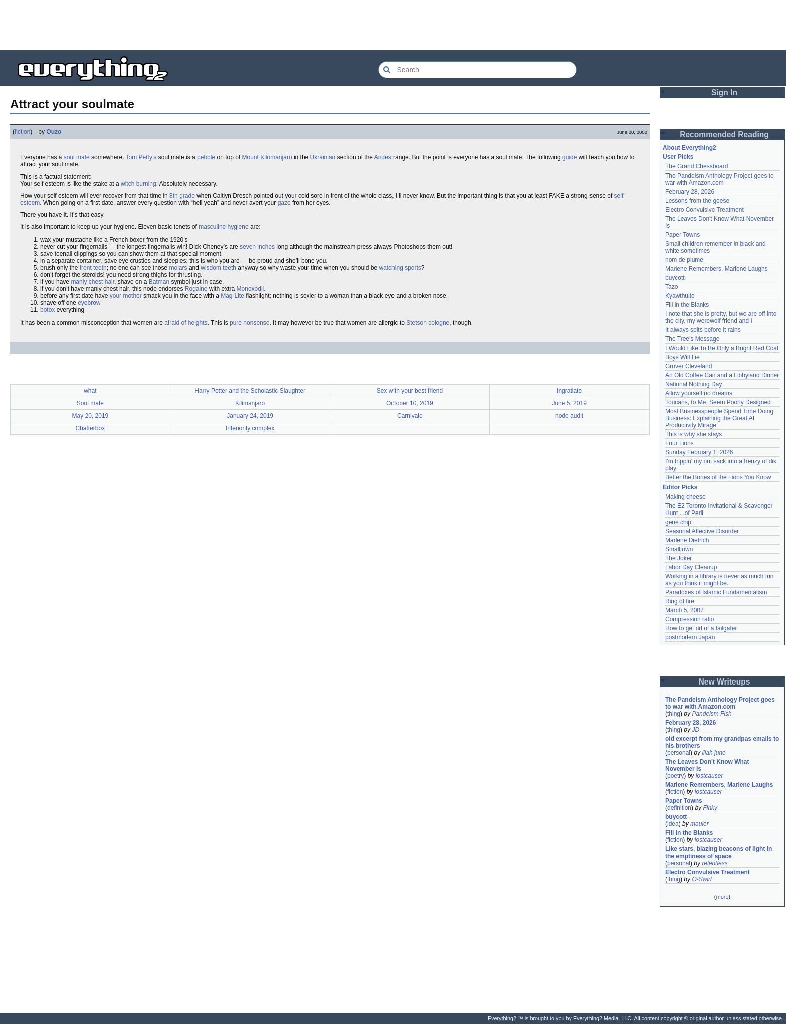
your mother (126, 295)
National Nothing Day (693, 384)
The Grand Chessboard (696, 166)
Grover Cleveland (688, 366)
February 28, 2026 (689, 191)
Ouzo (53, 131)
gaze (284, 202)
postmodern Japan (690, 637)
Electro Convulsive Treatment (704, 209)
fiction (22, 131)
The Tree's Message (692, 339)
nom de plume (684, 259)
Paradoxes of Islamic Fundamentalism (716, 592)
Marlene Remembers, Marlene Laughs (716, 268)
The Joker (678, 558)
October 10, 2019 (409, 403)
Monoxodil (250, 288)
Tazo (671, 286)
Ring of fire (679, 601)
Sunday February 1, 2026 (699, 452)
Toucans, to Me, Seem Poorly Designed (718, 402)
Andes (382, 157)
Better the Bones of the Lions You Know (718, 477)
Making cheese (685, 496)
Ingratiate (569, 390)
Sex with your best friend (410, 390)
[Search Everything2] (477, 69)
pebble (206, 157)
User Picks (678, 156)
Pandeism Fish (711, 713)
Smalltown (679, 549)
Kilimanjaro (250, 403)
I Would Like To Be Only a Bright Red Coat (721, 348)
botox (47, 309)
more (722, 897)
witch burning (138, 183)
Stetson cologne (427, 322)
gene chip (678, 522)
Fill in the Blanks (687, 304)
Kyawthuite (680, 295)
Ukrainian (323, 157)
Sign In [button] (724, 92)
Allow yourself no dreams (698, 393)
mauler (699, 823)
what (90, 390)
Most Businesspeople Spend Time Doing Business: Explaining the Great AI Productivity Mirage (719, 418)
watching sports (400, 267)
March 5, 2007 (684, 610)
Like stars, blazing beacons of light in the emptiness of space (718, 852)
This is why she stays (693, 434)
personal (678, 752)
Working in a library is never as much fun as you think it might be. (719, 580)
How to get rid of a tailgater (701, 628)
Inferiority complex (250, 428)
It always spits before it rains (703, 329)
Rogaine (196, 288)
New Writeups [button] (724, 681)
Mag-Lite (232, 295)
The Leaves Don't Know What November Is (707, 765)
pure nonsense (249, 322)
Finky (710, 807)
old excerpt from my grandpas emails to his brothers (722, 742)
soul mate (77, 157)
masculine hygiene (223, 226)
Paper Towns (682, 234)
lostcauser (709, 775)
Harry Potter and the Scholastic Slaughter (249, 390)
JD (695, 729)
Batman (159, 281)
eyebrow (89, 302)
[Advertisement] (393, 25)
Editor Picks (680, 487)
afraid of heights (185, 322)
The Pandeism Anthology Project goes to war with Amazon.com (719, 179)
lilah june (713, 752)
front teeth (93, 267)
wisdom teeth (218, 267)
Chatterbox (90, 428)
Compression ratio (689, 619)
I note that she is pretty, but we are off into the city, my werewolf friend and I (720, 317)
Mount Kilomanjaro (267, 157)
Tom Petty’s (141, 157)
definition (679, 807)
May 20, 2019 (90, 415)
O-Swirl (701, 879)
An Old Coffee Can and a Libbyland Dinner (722, 375)
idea (673, 823)
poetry (675, 775)
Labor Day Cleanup (691, 567)
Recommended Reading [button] (724, 134)
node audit (569, 415)
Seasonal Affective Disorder (702, 531)
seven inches (257, 246)
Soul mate (90, 403)
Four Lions (679, 443)
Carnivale (410, 415)
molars (178, 267)
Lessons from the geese (697, 200)
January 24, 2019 (250, 415)
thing (673, 713)
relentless (714, 863)
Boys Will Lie (682, 357)
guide (569, 157)
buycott (675, 277)
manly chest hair (92, 281)
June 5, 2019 (569, 403)
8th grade (182, 195)
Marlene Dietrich (687, 540)
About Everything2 (689, 147)
